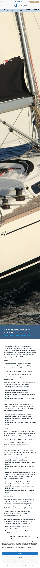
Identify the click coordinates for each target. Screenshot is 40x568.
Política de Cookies (11, 565)
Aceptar (20, 553)
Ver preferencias (20, 562)
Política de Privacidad (22, 565)
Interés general (27, 335)
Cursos (17, 335)
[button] (37, 537)
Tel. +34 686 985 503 (17, 1)
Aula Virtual (34, 1)
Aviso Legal (30, 565)
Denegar (20, 557)
